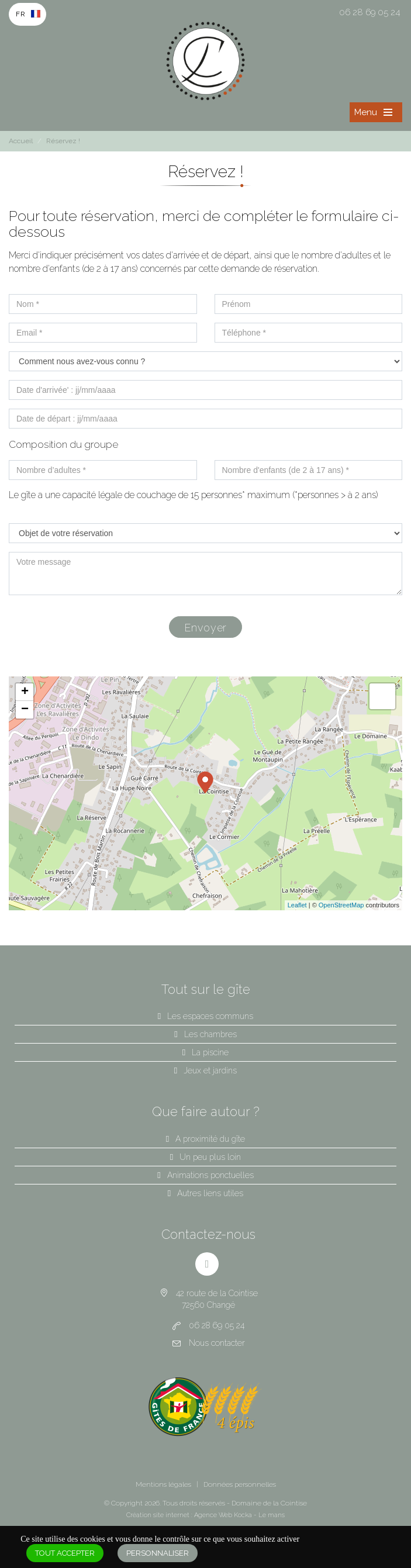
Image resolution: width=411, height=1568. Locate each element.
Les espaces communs (210, 1016)
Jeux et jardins (210, 1070)
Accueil (21, 141)
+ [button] (25, 692)
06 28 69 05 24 (369, 12)
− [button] (25, 710)
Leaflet (297, 905)
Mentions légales (163, 1484)
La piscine (210, 1052)
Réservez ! (63, 141)
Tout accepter (65, 1553)
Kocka (243, 1515)
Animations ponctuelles (210, 1175)
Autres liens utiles (210, 1193)
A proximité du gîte (210, 1139)
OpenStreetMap (341, 905)
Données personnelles (239, 1484)
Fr (21, 14)
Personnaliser (157, 1553)
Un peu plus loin (210, 1157)
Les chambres (210, 1034)
